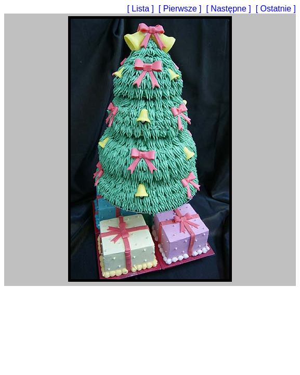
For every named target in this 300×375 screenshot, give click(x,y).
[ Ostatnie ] (276, 8)
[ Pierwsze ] (181, 8)
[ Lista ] (141, 8)
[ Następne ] (229, 8)
